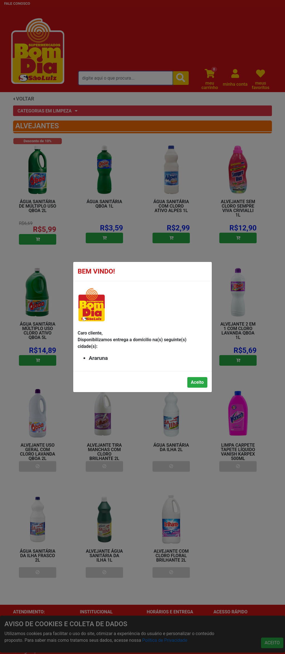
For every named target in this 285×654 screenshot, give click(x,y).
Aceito (197, 382)
